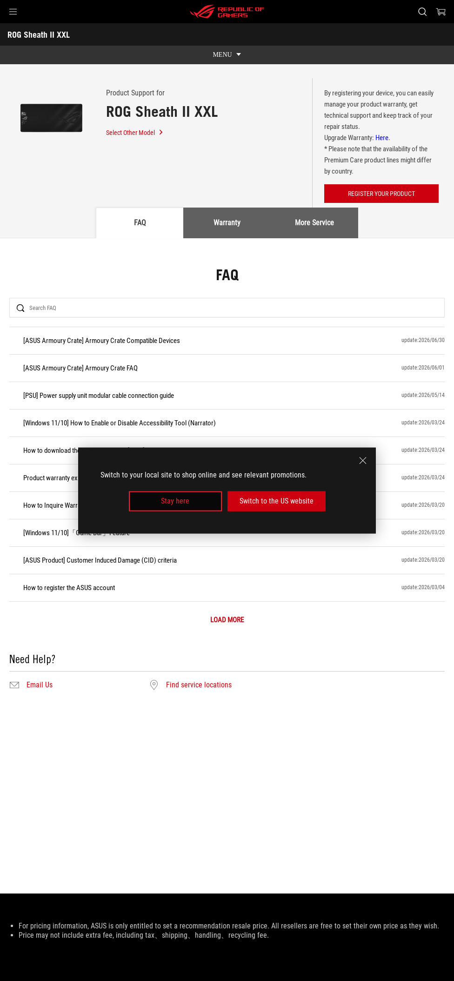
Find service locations (199, 685)
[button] (13, 11)
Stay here (175, 501)
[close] (362, 460)
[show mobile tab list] (227, 55)
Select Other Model (135, 132)
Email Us (40, 685)
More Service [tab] (314, 222)
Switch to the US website (277, 501)
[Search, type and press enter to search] (422, 11)
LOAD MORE (227, 620)
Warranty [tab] (227, 222)
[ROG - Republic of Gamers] (227, 12)
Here (381, 138)
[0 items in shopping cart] (441, 11)
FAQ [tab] (140, 222)
